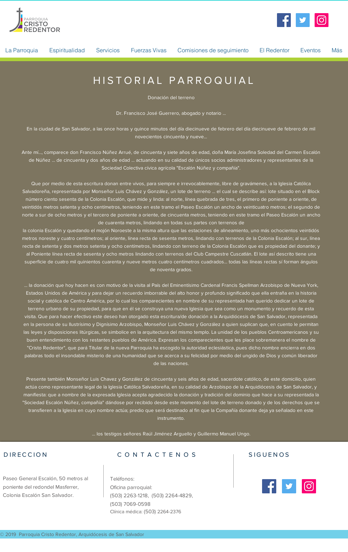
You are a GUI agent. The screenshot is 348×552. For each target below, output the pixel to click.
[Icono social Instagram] (321, 20)
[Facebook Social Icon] (284, 20)
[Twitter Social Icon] (303, 20)
